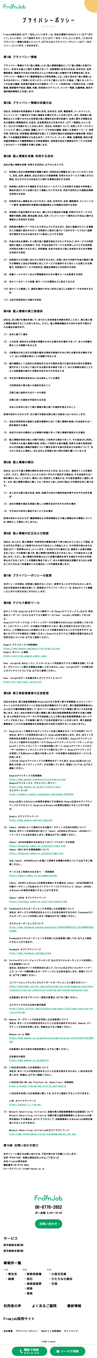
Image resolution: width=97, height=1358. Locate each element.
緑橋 (8, 1276)
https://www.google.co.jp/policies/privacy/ (35, 787)
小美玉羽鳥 (43, 1272)
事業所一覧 (11, 1261)
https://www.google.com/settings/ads (30, 820)
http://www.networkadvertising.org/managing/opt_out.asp (42, 1134)
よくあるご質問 (14, 1300)
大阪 (6, 1267)
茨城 (37, 1267)
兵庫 (18, 1267)
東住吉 (10, 1272)
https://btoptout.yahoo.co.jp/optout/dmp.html (36, 853)
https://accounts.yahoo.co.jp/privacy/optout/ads (38, 901)
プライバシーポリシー (27, 1324)
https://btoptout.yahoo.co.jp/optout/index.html (37, 846)
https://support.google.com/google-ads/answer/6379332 (41, 794)
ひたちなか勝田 (46, 1276)
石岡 (39, 1280)
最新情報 (41, 1300)
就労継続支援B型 (13, 1250)
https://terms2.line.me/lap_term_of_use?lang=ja (37, 1086)
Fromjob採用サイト (17, 1312)
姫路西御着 (25, 1272)
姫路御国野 (25, 1280)
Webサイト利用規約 (51, 1324)
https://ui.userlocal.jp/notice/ (23, 682)
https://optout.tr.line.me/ (25, 1104)
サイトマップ (71, 1324)
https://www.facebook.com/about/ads (30, 953)
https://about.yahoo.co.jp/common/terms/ (33, 875)
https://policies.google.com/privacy (25, 656)
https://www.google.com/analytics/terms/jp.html (32, 648)
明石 (21, 1276)
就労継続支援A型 (13, 1244)
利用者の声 (73, 1261)
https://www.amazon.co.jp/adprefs (29, 1060)
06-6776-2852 (48, 1207)
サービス (10, 1238)
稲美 (21, 1289)
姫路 (21, 1285)
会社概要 (8, 1324)
